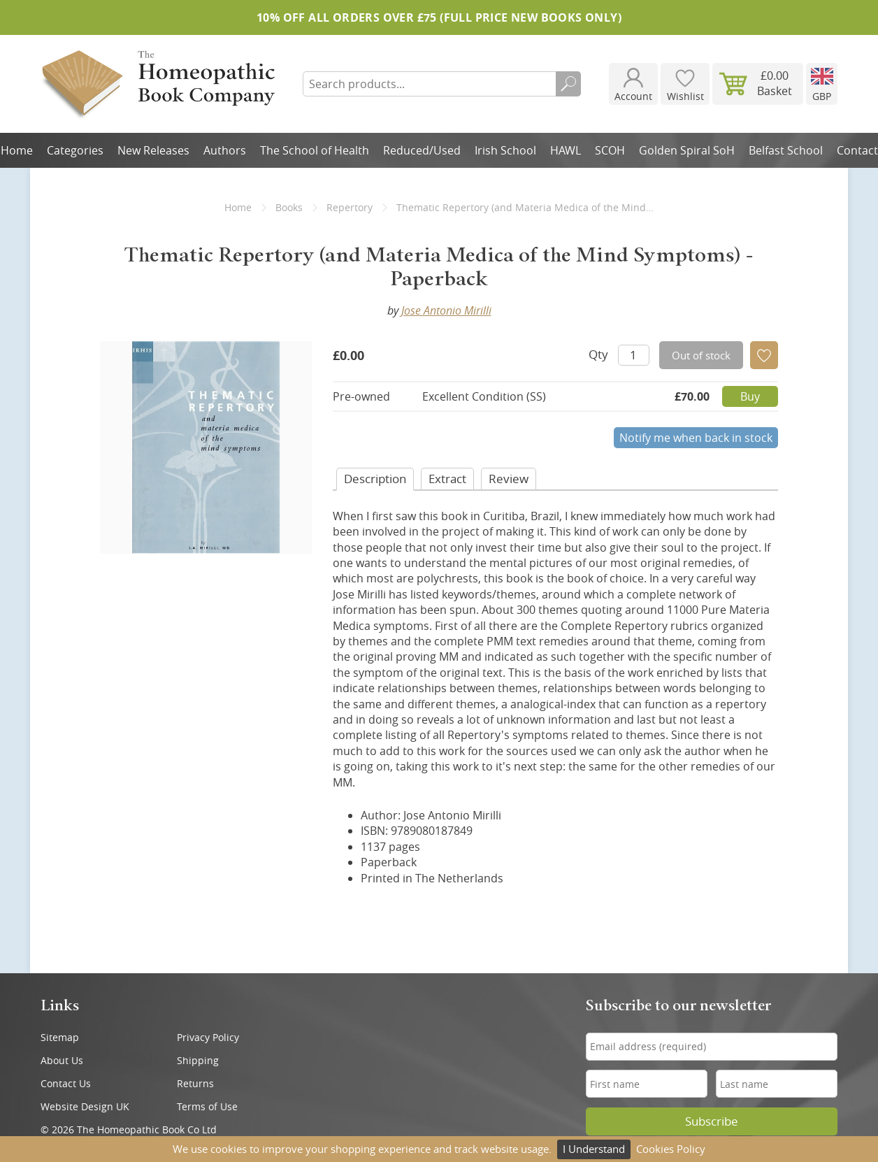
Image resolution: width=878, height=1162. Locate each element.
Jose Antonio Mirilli (446, 310)
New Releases (153, 150)
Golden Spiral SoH (687, 150)
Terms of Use (207, 1106)
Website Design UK (85, 1106)
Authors (224, 150)
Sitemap (60, 1037)
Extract (447, 479)
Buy (750, 396)
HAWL (565, 150)
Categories (75, 150)
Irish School (505, 150)
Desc (375, 479)
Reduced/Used (422, 150)
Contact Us (66, 1083)
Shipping (198, 1060)
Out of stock (701, 355)
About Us (62, 1060)
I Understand (594, 1149)
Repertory (349, 207)
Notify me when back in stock (695, 437)
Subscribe (711, 1121)
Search (568, 83)
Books (289, 207)
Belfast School (786, 150)
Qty (598, 354)
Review (508, 479)
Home (238, 207)
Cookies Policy (670, 1149)
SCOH (610, 150)
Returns (195, 1083)
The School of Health (314, 150)
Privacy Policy (208, 1037)
